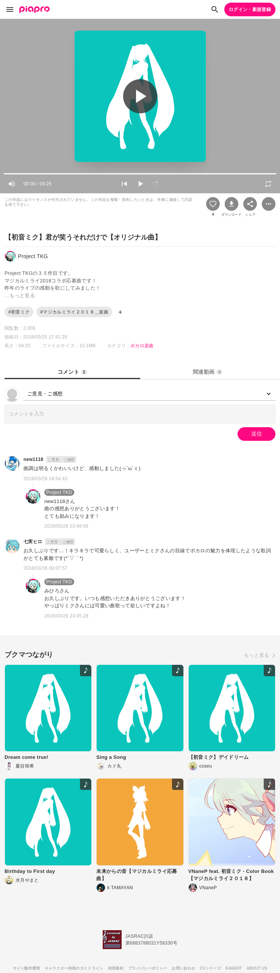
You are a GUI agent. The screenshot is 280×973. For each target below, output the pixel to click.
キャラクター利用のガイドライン (74, 968)
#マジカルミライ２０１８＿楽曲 (74, 312)
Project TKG (59, 492)
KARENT (233, 968)
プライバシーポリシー (147, 968)
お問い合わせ (183, 968)
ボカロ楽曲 (142, 345)
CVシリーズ (210, 968)
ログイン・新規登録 (250, 9)
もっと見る (256, 655)
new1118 (33, 459)
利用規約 (116, 968)
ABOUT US (257, 968)
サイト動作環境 (26, 968)
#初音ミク (19, 312)
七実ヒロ (32, 541)
